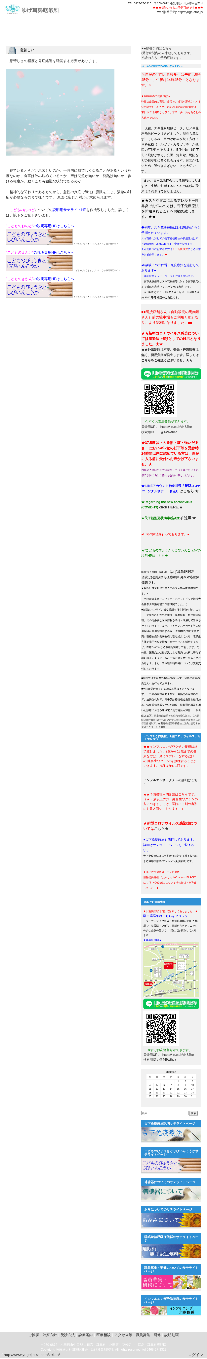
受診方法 (59, 21)
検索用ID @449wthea (159, 432)
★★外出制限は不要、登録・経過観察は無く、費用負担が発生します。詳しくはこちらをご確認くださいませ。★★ (170, 355)
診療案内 (74, 21)
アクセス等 (106, 21)
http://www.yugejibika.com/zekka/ (32, 1355)
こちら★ (161, 829)
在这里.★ (188, 518)
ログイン (195, 1355)
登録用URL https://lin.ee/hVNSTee (166, 426)
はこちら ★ (188, 491)
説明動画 (135, 21)
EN (180, 21)
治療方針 (23, 21)
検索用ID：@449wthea (159, 1059)
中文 (188, 21)
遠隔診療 (150, 21)
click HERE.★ (170, 507)
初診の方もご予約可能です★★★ (182, 7)
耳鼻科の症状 (41, 21)
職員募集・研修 (148, 1335)
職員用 (121, 21)
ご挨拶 (10, 21)
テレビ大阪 (167, 21)
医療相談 (90, 21)
